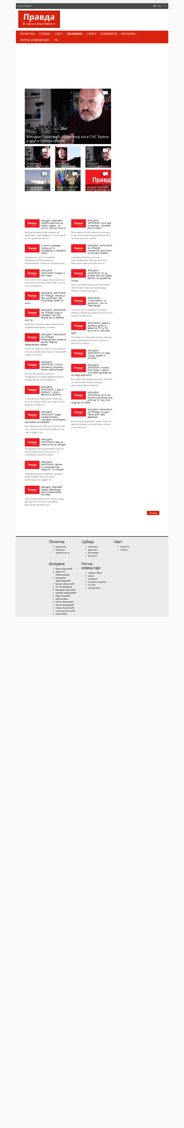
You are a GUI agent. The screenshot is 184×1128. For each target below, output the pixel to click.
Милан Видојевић (65, 604)
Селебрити (108, 34)
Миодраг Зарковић (65, 589)
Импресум (61, 546)
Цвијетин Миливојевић (62, 573)
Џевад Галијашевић (66, 592)
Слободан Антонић (65, 610)
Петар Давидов (64, 586)
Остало (91, 584)
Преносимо (61, 613)
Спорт (92, 34)
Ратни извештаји (35, 40)
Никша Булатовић (65, 607)
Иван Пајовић (63, 595)
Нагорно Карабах (97, 581)
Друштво (92, 549)
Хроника (92, 555)
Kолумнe (75, 34)
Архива (153, 512)
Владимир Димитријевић (63, 579)
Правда (39, 16)
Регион (124, 549)
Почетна (28, 34)
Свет (59, 34)
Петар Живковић (64, 601)
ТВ (56, 40)
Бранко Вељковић (65, 583)
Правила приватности (62, 551)
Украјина (92, 578)
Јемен (91, 575)
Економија (93, 552)
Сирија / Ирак (95, 572)
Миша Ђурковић (64, 568)
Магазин (128, 34)
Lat (164, 5)
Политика (93, 546)
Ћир (159, 5)
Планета (124, 546)
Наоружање (94, 587)
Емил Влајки (62, 598)
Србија (45, 34)
